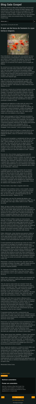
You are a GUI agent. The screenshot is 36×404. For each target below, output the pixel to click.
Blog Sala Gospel (11, 4)
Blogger (21, 402)
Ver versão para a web (18, 400)
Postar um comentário (9, 383)
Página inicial (18, 397)
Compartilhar (4, 375)
